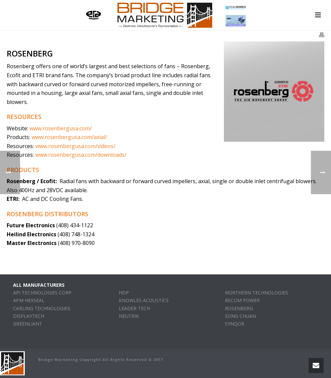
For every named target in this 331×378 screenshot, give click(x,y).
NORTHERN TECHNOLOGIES (256, 292)
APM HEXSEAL (29, 300)
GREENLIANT (27, 324)
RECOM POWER (242, 300)
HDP (124, 292)
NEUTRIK (129, 316)
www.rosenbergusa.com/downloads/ (81, 154)
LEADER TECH (134, 308)
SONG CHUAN (240, 316)
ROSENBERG (239, 308)
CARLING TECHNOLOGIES (41, 308)
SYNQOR (234, 324)
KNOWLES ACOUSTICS (144, 300)
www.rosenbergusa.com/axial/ (69, 137)
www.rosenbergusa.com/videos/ (75, 146)
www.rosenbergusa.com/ (60, 128)
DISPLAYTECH (28, 316)
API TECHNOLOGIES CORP (42, 292)
